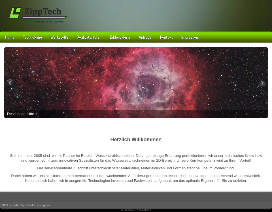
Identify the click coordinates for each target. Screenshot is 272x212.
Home (9, 37)
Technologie (32, 37)
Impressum (190, 37)
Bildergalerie (120, 37)
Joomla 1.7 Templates (138, 210)
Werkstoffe (59, 37)
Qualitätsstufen (89, 37)
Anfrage (145, 37)
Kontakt (166, 37)
